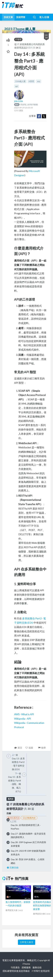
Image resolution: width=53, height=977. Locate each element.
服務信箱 (37, 967)
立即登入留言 (26, 942)
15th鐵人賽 (20, 81)
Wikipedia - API (22, 718)
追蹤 (29, 747)
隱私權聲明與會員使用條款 (16, 971)
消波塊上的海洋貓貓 (26, 104)
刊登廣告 (15, 967)
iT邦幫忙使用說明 (41, 971)
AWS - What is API (24, 714)
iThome (26, 963)
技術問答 (20, 17)
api (16, 86)
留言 (18, 747)
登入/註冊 (44, 17)
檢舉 (42, 747)
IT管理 (18, 39)
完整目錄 (13, 867)
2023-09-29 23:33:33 (23, 107)
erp (38, 81)
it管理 (31, 81)
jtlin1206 (18, 101)
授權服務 (26, 967)
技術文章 (8, 17)
